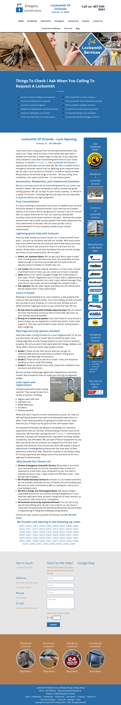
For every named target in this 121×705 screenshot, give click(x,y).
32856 (42, 538)
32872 (49, 540)
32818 (69, 529)
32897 (59, 543)
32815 (49, 529)
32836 (62, 535)
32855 (35, 538)
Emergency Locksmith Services (95, 337)
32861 (75, 538)
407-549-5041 (99, 7)
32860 (69, 538)
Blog (78, 28)
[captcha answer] (57, 617)
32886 (75, 540)
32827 (62, 532)
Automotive (46, 21)
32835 (55, 535)
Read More (25, 671)
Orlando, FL (42, 143)
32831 (28, 535)
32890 (32, 543)
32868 (35, 540)
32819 (75, 529)
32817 (62, 529)
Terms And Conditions (51, 28)
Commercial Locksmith (95, 645)
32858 (55, 538)
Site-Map (70, 700)
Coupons (85, 21)
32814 (42, 529)
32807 (62, 526)
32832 (35, 535)
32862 (22, 540)
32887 (25, 543)
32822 (35, 532)
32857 (49, 538)
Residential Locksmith (25, 645)
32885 (69, 540)
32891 (39, 543)
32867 (28, 540)
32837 (69, 535)
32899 (72, 543)
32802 (28, 526)
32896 (52, 543)
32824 (42, 532)
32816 (55, 529)
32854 (28, 538)
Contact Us (98, 21)
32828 (69, 532)
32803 (35, 526)
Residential (32, 21)
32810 (22, 529)
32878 (62, 540)
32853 (22, 538)
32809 (75, 526)
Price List (68, 28)
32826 (55, 532)
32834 (49, 535)
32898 (65, 543)
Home (21, 21)
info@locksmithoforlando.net (27, 608)
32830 (22, 535)
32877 (55, 540)
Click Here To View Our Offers (95, 384)
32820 (22, 532)
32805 (49, 526)
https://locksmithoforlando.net (69, 691)
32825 (49, 532)
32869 (42, 540)
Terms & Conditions (48, 700)
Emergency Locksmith (72, 645)
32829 (75, 532)
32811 (28, 529)
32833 (42, 535)
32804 (42, 526)
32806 (55, 526)
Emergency (59, 21)
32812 (35, 529)
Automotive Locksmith (49, 645)
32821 (28, 532)
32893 (45, 543)
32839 (75, 535)
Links (78, 700)
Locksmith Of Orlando (64, 162)
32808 (69, 526)
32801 (22, 526)
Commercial (73, 21)
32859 (62, 538)
